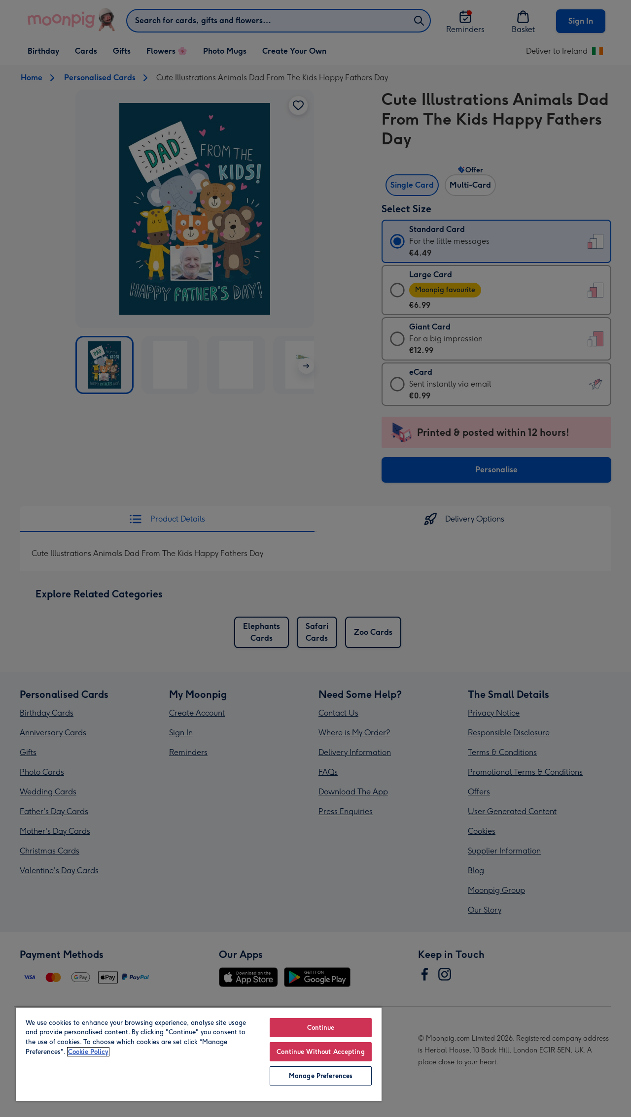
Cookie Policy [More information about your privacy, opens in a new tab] (88, 1051)
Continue (321, 1027)
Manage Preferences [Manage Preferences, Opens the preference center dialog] (320, 1076)
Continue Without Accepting (320, 1051)
